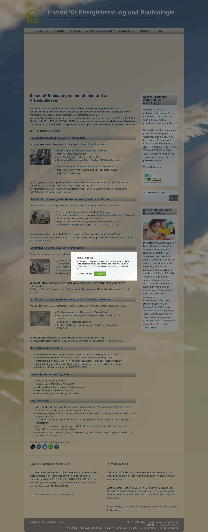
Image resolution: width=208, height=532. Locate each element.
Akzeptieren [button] (100, 274)
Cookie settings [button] (84, 273)
